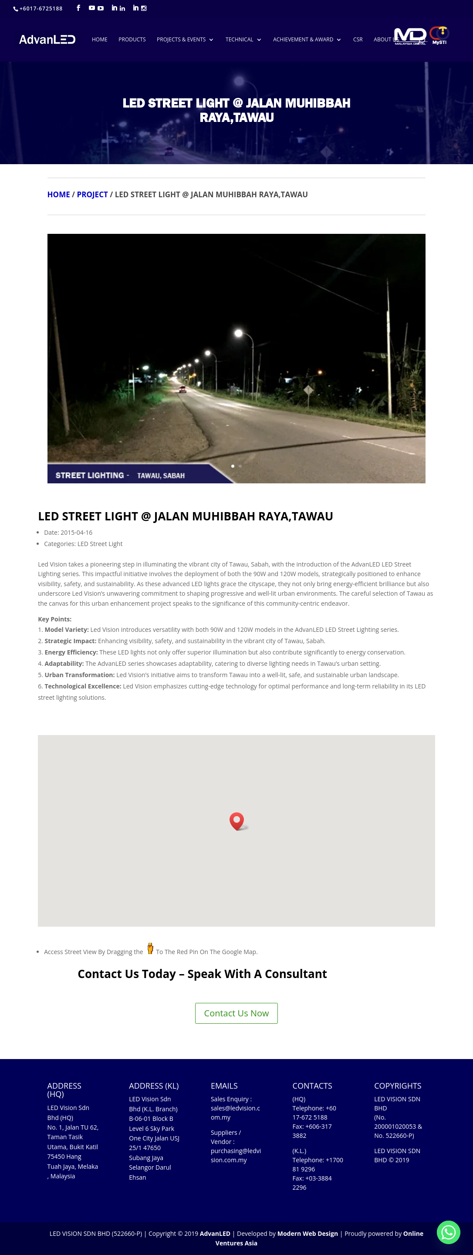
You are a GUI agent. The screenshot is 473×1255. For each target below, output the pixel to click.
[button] (240, 821)
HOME (100, 40)
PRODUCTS (131, 40)
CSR (358, 40)
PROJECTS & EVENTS (181, 40)
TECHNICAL (239, 40)
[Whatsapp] (448, 1232)
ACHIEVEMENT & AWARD (303, 40)
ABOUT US (386, 40)
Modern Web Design (307, 1233)
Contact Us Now (236, 1013)
